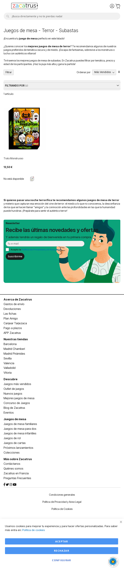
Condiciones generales (62, 494)
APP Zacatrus (12, 333)
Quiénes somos (13, 468)
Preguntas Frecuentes (17, 478)
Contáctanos (12, 463)
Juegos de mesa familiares (20, 424)
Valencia (9, 363)
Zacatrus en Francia (16, 473)
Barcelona (10, 344)
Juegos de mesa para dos (20, 428)
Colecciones (12, 452)
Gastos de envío (14, 304)
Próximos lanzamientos (18, 447)
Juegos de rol (12, 438)
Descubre (10, 379)
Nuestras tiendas (16, 339)
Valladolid (10, 368)
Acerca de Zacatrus (18, 299)
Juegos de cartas (15, 443)
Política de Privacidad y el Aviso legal (41, 249)
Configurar (61, 560)
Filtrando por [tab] (15, 85)
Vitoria (8, 372)
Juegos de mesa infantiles (20, 433)
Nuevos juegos (13, 393)
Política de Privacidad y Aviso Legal (61, 501)
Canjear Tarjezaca (15, 323)
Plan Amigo (11, 318)
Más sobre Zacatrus (18, 459)
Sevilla (8, 358)
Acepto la (36, 249)
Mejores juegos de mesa (19, 398)
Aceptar (61, 541)
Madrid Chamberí (14, 349)
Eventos (9, 412)
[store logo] (24, 6)
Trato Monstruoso (13, 158)
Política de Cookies (62, 508)
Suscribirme (15, 256)
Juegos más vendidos (17, 384)
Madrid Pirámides (14, 353)
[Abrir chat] (113, 562)
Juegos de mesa (15, 419)
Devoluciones (12, 309)
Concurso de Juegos (17, 403)
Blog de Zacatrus (14, 408)
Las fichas (10, 313)
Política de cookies (33, 530)
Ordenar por (84, 72)
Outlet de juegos (14, 389)
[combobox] (62, 16)
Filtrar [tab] (9, 72)
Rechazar (61, 550)
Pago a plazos (13, 328)
